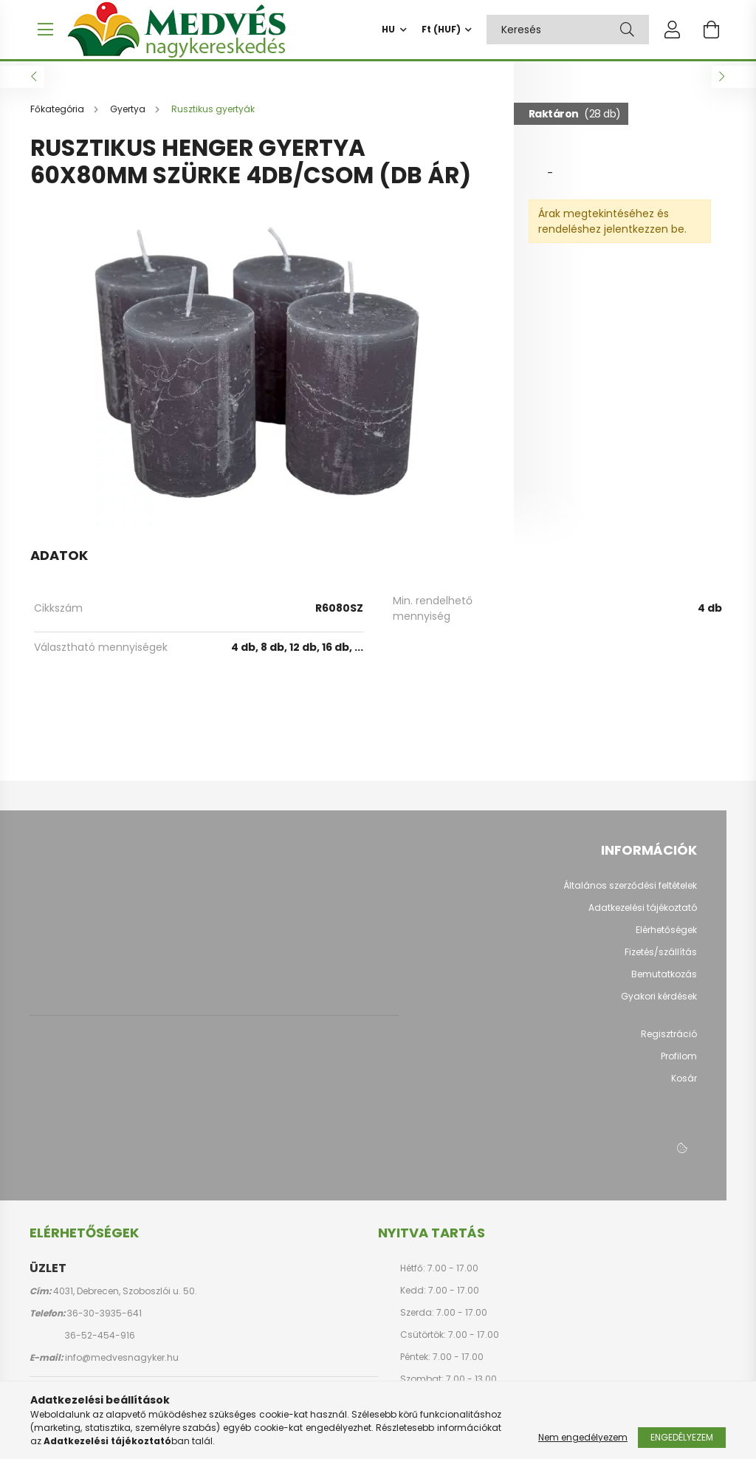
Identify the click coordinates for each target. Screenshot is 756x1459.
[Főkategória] (58, 116)
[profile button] (672, 29)
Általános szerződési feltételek (630, 893)
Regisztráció (669, 1041)
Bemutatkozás (664, 982)
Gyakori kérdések (659, 1004)
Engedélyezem (681, 1437)
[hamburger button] (45, 29)
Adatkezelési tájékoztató (642, 915)
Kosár (684, 1086)
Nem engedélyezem (583, 1437)
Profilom (679, 1064)
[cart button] (711, 29)
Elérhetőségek (666, 937)
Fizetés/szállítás (661, 959)
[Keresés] (627, 29)
